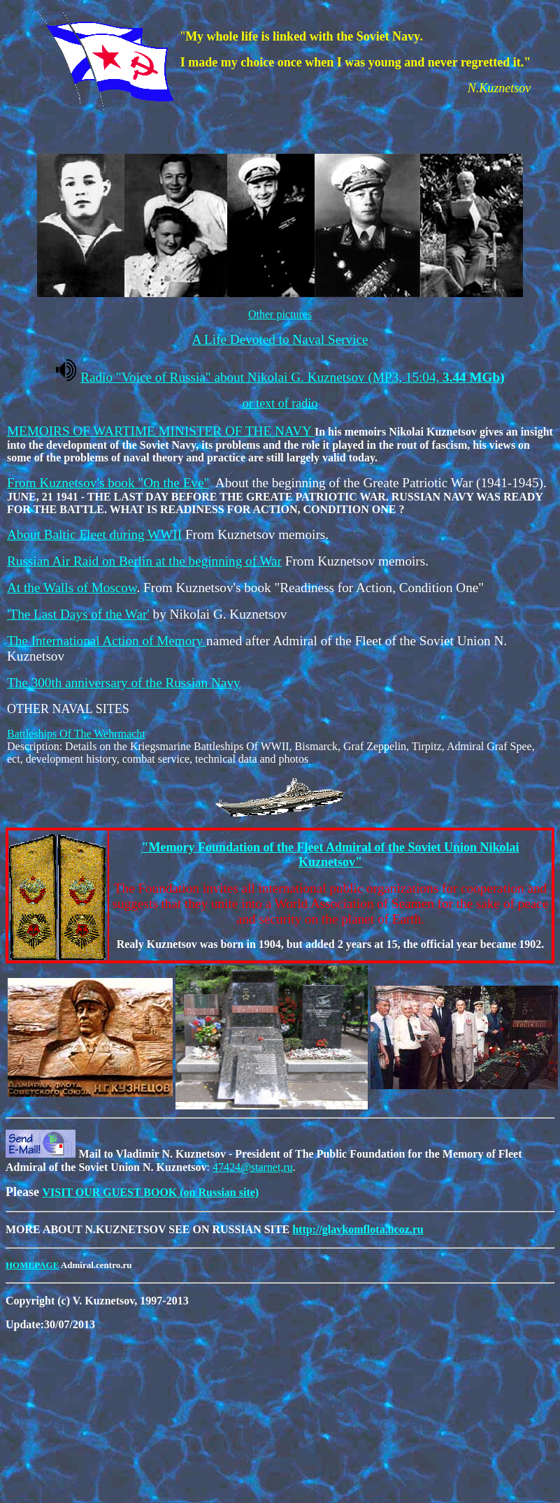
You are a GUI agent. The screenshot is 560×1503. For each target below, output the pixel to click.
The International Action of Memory (106, 640)
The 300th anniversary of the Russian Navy (123, 682)
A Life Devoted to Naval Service (280, 339)
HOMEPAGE (32, 1265)
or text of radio (280, 403)
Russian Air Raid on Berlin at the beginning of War (144, 561)
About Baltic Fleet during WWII (94, 534)
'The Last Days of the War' (78, 614)
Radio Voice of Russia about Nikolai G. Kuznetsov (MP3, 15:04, (292, 377)
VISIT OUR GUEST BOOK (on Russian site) (150, 1192)
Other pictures (280, 314)
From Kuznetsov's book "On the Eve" (108, 482)
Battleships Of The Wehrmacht (76, 734)
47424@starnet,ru (253, 1167)
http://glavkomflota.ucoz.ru (358, 1229)
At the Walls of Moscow (72, 587)
